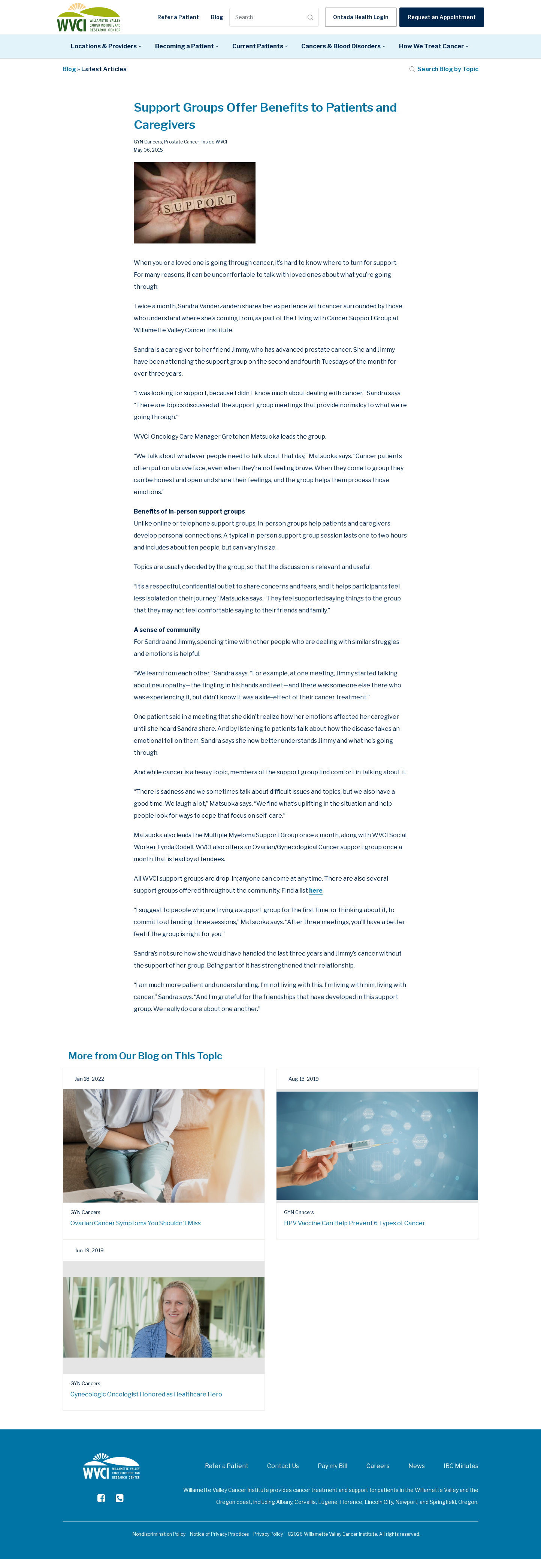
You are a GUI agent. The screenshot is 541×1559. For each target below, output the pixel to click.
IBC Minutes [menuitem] (461, 1465)
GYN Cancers (148, 142)
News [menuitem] (416, 1465)
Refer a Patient (178, 17)
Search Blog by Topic (443, 69)
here (316, 890)
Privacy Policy (268, 1534)
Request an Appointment (442, 17)
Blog (217, 17)
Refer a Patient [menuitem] (226, 1465)
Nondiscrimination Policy (159, 1534)
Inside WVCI (214, 142)
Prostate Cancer (181, 142)
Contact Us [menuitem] (283, 1465)
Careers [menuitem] (378, 1465)
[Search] (267, 17)
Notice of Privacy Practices (219, 1534)
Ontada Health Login (361, 17)
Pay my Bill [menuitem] (332, 1465)
